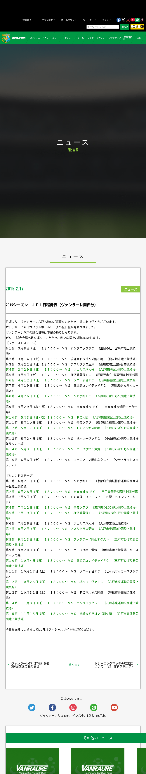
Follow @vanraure (110, 639)
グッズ (105, 20)
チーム (81, 37)
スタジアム (35, 37)
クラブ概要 (47, 20)
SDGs (139, 37)
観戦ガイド (28, 20)
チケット (46, 37)
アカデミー (102, 37)
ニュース (56, 37)
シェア (28, 639)
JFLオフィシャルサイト (56, 629)
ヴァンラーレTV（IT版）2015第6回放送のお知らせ (30, 664)
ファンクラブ (115, 37)
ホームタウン (67, 20)
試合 (24, 37)
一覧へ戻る (73, 665)
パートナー (88, 20)
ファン (91, 37)
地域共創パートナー (128, 37)
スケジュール (68, 37)
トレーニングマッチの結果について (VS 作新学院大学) (114, 664)
